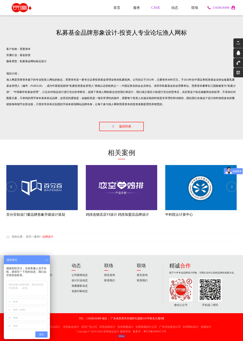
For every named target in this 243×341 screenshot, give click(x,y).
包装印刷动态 (80, 291)
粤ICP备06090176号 (154, 331)
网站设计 (44, 296)
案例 (37, 236)
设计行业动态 (80, 280)
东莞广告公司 (89, 326)
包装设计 (44, 291)
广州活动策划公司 (170, 326)
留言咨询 (109, 275)
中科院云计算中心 (179, 214)
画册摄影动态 (80, 285)
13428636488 (220, 7)
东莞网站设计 (191, 326)
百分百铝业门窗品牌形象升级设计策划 (35, 214)
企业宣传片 (45, 275)
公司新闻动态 (80, 275)
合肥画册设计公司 (146, 326)
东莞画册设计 (125, 326)
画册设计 (44, 285)
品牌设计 (48, 236)
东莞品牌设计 (107, 326)
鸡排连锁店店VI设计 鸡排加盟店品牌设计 (117, 214)
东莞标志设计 (71, 326)
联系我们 (109, 280)
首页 (28, 236)
